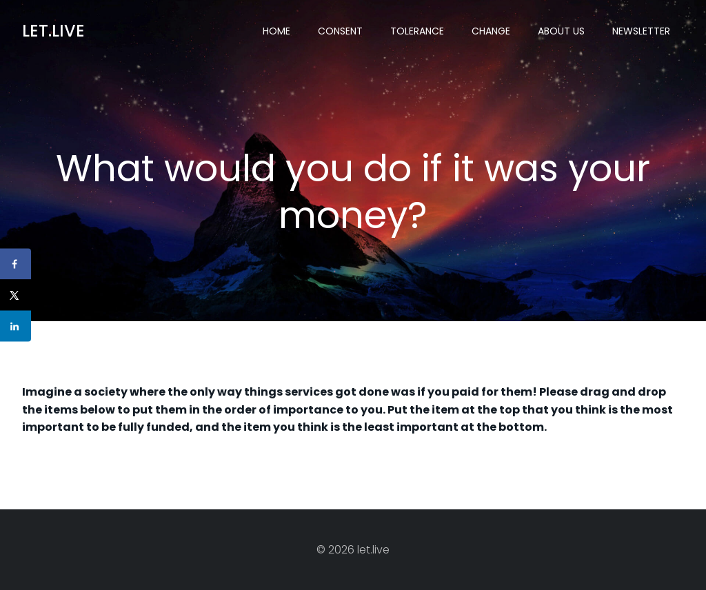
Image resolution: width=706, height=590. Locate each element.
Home (276, 31)
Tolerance (417, 31)
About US (561, 31)
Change (491, 31)
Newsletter (641, 31)
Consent (340, 31)
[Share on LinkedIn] (15, 326)
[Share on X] (15, 295)
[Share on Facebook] (15, 264)
